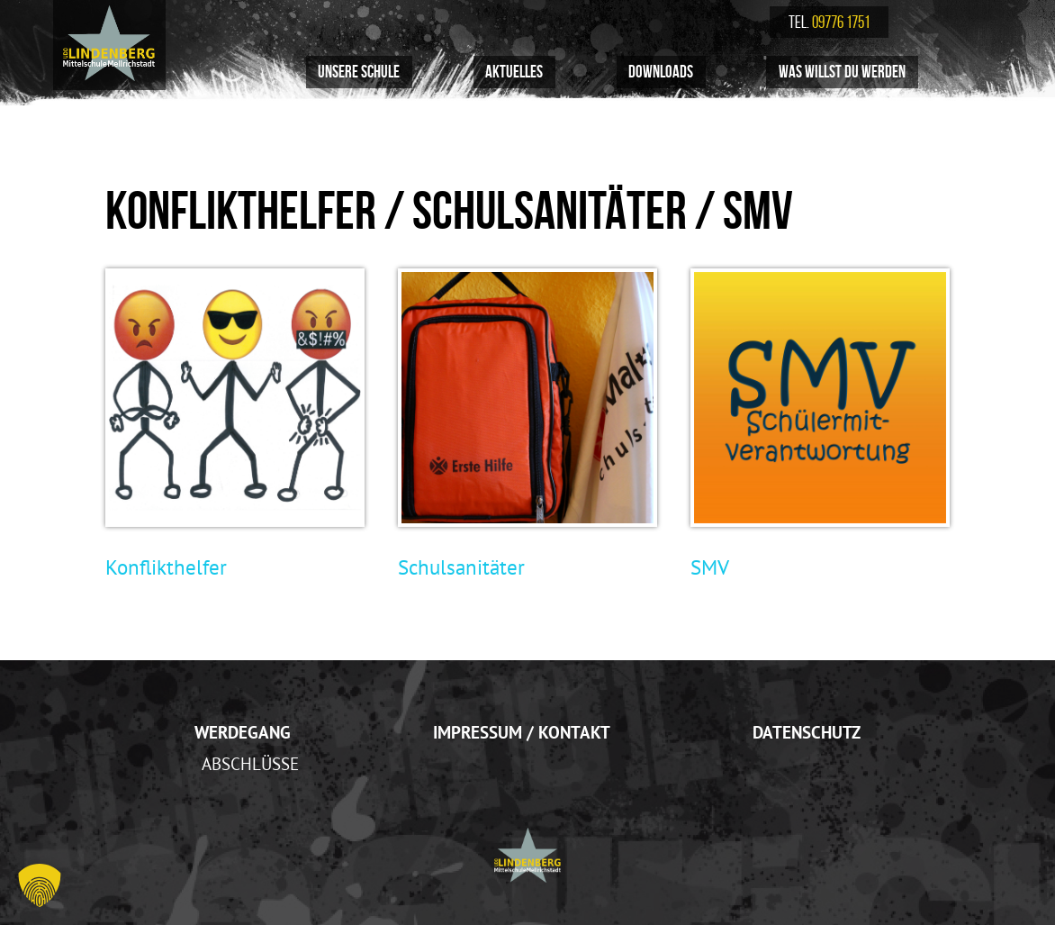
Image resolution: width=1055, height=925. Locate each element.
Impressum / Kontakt (521, 732)
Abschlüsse (250, 764)
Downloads (660, 71)
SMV (709, 566)
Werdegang (242, 732)
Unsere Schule (359, 71)
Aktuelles (514, 71)
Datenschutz (807, 732)
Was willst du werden (842, 71)
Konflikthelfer (166, 566)
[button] (39, 885)
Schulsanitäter (461, 566)
